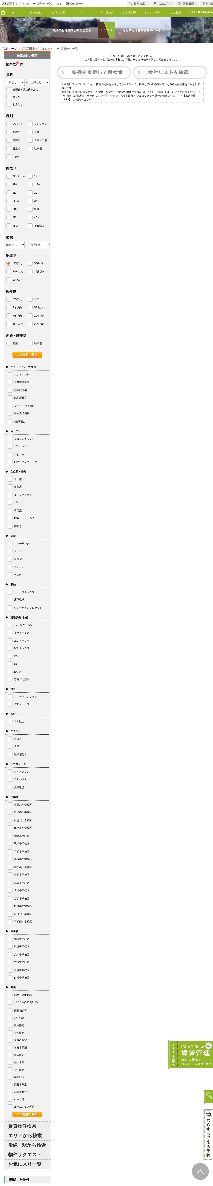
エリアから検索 (25, 1135)
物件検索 (35, 12)
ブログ (82, 12)
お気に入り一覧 (24, 1164)
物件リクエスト (25, 1154)
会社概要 (176, 12)
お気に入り (59, 12)
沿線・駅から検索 (27, 1145)
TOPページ (9, 48)
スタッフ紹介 (105, 12)
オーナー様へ (152, 12)
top (12, 12)
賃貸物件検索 (22, 1126)
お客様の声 (129, 12)
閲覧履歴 (186, 3)
